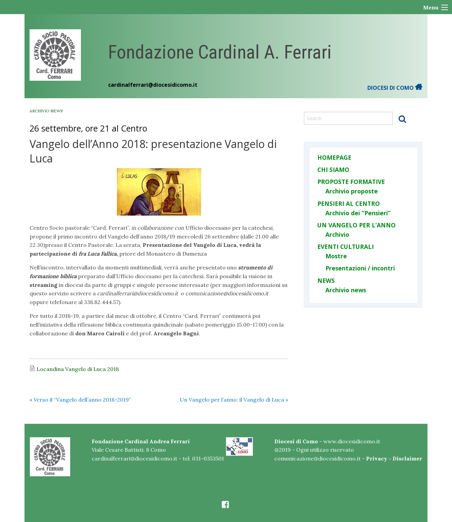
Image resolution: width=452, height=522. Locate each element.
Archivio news (46, 110)
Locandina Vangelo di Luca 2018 (78, 369)
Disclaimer (407, 458)
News (326, 280)
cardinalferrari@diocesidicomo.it (152, 84)
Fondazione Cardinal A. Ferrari (220, 52)
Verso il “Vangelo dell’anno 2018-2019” (80, 399)
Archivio (337, 234)
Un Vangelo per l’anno (356, 225)
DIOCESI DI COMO (394, 87)
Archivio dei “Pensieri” (358, 213)
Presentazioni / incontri (360, 268)
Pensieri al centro (348, 203)
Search (402, 118)
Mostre (336, 256)
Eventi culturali (345, 247)
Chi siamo (333, 169)
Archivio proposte (351, 191)
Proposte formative (351, 182)
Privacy (376, 458)
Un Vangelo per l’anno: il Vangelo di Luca (234, 399)
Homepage (334, 157)
